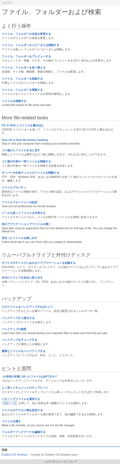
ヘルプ (6, 2)
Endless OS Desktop (14, 454)
